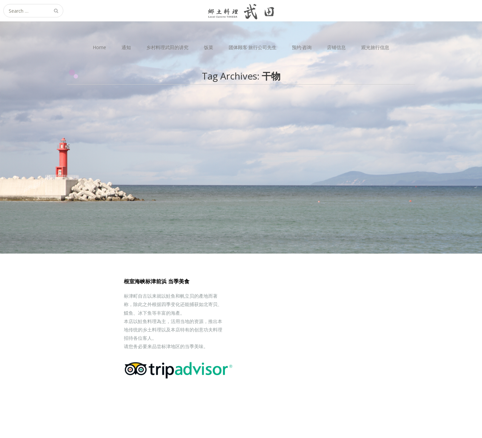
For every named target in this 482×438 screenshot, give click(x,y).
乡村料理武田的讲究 (167, 47)
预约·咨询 (302, 47)
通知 (126, 47)
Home (99, 47)
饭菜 (208, 47)
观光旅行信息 (375, 47)
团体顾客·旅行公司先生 (252, 47)
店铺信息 (336, 47)
